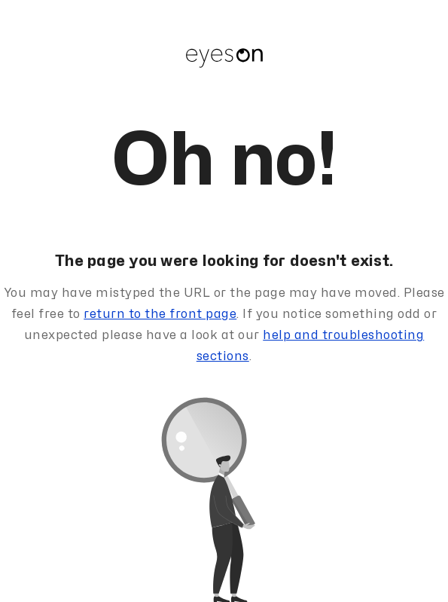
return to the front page (160, 314)
